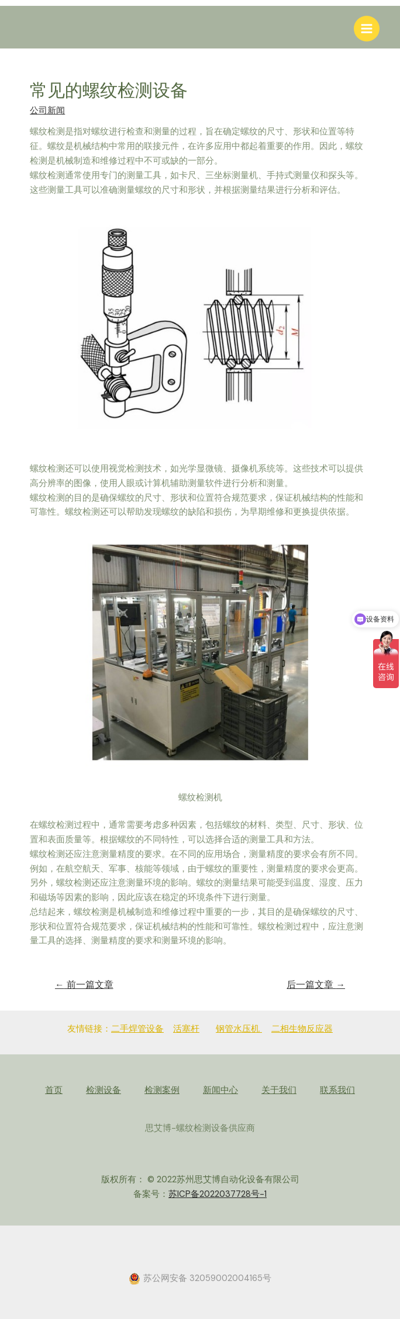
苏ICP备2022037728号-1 (217, 1194)
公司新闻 (47, 110)
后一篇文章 (316, 985)
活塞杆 (186, 1029)
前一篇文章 (84, 985)
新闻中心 (220, 1090)
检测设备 (103, 1090)
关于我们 (278, 1090)
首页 (54, 1090)
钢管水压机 (239, 1029)
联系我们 (337, 1090)
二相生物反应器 (302, 1029)
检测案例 (162, 1090)
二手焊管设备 (137, 1029)
